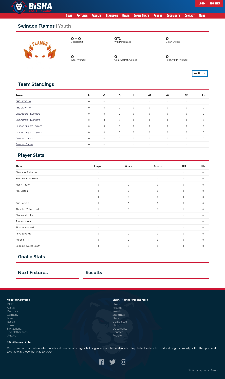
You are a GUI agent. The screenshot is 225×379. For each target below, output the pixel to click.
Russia (11, 321)
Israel (10, 318)
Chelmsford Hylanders (28, 113)
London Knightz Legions (29, 126)
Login (202, 3)
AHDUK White (23, 101)
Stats (126, 15)
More (202, 15)
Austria (11, 307)
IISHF (10, 304)
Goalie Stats (141, 15)
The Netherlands (17, 332)
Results (96, 15)
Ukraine (11, 335)
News (69, 15)
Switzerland (14, 328)
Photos (157, 15)
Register (214, 3)
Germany (12, 314)
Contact (190, 15)
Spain (10, 325)
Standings (112, 15)
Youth (200, 73)
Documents (173, 15)
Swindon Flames (24, 138)
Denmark (12, 311)
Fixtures (82, 15)
